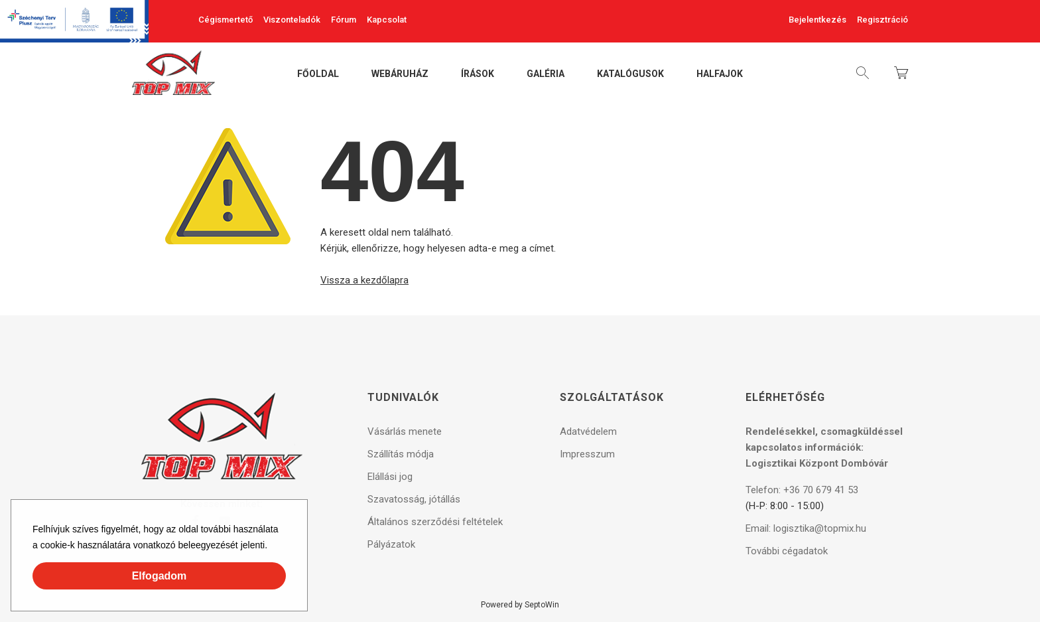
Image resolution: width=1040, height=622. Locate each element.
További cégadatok (787, 551)
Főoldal (318, 74)
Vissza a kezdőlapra (364, 280)
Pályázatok (391, 544)
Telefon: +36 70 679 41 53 (802, 490)
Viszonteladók (291, 20)
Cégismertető (225, 20)
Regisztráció (882, 20)
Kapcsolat (387, 20)
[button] (272, 547)
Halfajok (719, 74)
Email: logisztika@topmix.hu (806, 528)
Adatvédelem (588, 431)
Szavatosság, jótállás (413, 499)
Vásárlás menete (404, 431)
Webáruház (399, 74)
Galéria (545, 74)
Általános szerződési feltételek (435, 522)
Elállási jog (390, 477)
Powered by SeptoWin (520, 604)
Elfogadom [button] (159, 576)
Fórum (343, 20)
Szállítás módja (400, 454)
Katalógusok (630, 74)
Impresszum (587, 454)
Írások (477, 74)
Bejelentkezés (817, 20)
